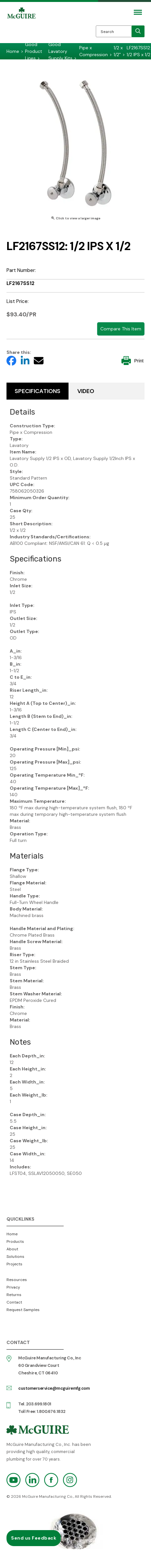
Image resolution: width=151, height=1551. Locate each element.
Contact (14, 1302)
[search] (138, 31)
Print (132, 360)
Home (12, 1234)
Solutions (15, 1256)
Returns (13, 1294)
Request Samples (23, 1309)
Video (85, 391)
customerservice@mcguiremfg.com (54, 1388)
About (12, 1249)
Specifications (37, 391)
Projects (14, 1264)
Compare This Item (120, 329)
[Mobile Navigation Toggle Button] (138, 12)
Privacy (13, 1287)
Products (15, 1241)
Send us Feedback (33, 1538)
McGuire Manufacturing (21, 26)
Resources (16, 1279)
